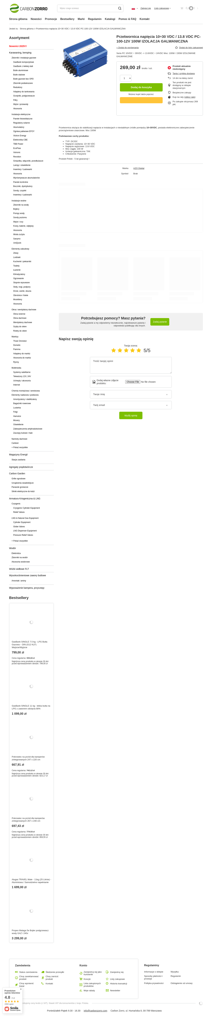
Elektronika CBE (20, 140)
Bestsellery (67, 19)
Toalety (16, 266)
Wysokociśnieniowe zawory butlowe (27, 575)
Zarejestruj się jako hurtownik (93, 973)
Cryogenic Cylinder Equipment (26, 508)
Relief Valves (19, 512)
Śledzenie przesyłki (55, 972)
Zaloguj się (145, 8)
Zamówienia (22, 965)
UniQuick (17, 243)
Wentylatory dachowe (22, 322)
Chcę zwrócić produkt (52, 977)
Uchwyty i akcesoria (22, 381)
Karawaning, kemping (20, 52)
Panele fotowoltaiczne (22, 119)
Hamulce (17, 416)
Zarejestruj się (117, 972)
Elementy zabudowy (20, 249)
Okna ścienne (19, 314)
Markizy (15, 337)
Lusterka (17, 408)
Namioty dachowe (19, 439)
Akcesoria (17, 108)
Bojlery (16, 209)
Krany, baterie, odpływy (23, 226)
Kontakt (145, 19)
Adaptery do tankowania (23, 91)
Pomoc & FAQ (127, 19)
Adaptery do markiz (21, 353)
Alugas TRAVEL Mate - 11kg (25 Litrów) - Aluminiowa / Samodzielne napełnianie (31, 881)
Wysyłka (175, 972)
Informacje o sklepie (153, 972)
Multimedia (16, 368)
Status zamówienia (28, 972)
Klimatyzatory (19, 274)
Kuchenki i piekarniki (22, 261)
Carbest (15, 443)
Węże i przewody (20, 104)
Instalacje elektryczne (21, 114)
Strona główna (18, 19)
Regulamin (95, 19)
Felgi (15, 412)
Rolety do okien (20, 331)
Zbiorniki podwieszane (23, 83)
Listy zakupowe (161, 8)
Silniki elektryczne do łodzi (23, 491)
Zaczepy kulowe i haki (22, 433)
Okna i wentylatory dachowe (24, 309)
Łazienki (17, 270)
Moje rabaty (89, 990)
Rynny (16, 362)
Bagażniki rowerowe (22, 403)
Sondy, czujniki (19, 190)
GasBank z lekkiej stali (23, 66)
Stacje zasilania (18, 460)
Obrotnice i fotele (20, 295)
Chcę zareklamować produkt (29, 977)
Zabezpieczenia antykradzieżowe (27, 429)
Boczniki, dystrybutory (22, 186)
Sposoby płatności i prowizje (153, 977)
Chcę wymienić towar (26, 984)
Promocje (51, 19)
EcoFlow (17, 148)
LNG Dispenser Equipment (25, 531)
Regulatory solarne (21, 123)
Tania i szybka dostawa (184, 73)
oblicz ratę (190, 97)
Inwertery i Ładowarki (22, 195)
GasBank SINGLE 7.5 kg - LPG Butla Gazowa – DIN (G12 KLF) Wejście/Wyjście (29, 644)
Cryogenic (16, 504)
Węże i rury (18, 222)
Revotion (17, 157)
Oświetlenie (18, 424)
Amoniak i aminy (19, 581)
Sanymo (17, 239)
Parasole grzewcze (20, 487)
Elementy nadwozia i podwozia (25, 395)
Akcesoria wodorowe (21, 562)
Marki (81, 19)
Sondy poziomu (20, 217)
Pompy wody (19, 213)
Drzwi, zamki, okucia (22, 291)
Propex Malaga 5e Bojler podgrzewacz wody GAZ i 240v (30, 931)
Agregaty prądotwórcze (21, 467)
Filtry (15, 100)
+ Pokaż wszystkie (20, 447)
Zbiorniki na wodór (20, 557)
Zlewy (15, 253)
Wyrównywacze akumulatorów (26, 178)
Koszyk (87, 979)
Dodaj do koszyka (141, 87)
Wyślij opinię (130, 415)
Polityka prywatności (154, 983)
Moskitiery (17, 299)
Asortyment (19, 38)
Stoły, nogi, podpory (21, 287)
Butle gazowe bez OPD (23, 79)
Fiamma (16, 349)
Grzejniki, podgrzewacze (24, 96)
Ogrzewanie (18, 278)
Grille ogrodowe (18, 478)
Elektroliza (16, 553)
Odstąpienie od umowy (181, 983)
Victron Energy (19, 135)
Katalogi (110, 19)
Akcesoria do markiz (22, 358)
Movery (16, 420)
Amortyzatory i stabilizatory (25, 399)
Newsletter (115, 990)
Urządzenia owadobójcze (23, 483)
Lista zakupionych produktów (92, 984)
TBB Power (18, 144)
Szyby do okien (20, 326)
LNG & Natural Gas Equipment (25, 518)
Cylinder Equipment (21, 522)
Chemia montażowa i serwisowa (26, 391)
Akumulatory (18, 127)
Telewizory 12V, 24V (22, 376)
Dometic (17, 345)
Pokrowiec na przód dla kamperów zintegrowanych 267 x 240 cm (28, 819)
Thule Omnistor (20, 341)
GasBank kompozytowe (23, 62)
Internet (16, 385)
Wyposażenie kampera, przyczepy (26, 588)
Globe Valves (19, 526)
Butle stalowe (19, 75)
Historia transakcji (118, 983)
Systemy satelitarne (21, 372)
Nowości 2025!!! (18, 46)
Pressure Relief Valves (23, 535)
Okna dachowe (19, 318)
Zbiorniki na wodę (21, 205)
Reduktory (17, 87)
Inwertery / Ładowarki (22, 169)
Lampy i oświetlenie (21, 165)
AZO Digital (138, 168)
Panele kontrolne (20, 182)
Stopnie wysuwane (21, 282)
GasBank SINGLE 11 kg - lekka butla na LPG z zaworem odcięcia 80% (31, 707)
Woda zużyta (19, 234)
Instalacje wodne (19, 201)
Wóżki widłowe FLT (19, 569)
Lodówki (17, 257)
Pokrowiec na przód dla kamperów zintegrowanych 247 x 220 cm (28, 758)
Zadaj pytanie (160, 321)
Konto (83, 965)
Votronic (16, 152)
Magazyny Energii (18, 454)
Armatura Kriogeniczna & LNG (24, 498)
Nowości (36, 19)
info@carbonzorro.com (95, 1010)
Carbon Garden (17, 473)
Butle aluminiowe (20, 70)
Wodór (12, 548)
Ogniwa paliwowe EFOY (23, 131)
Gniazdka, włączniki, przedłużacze (28, 161)
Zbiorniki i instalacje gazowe (24, 58)
